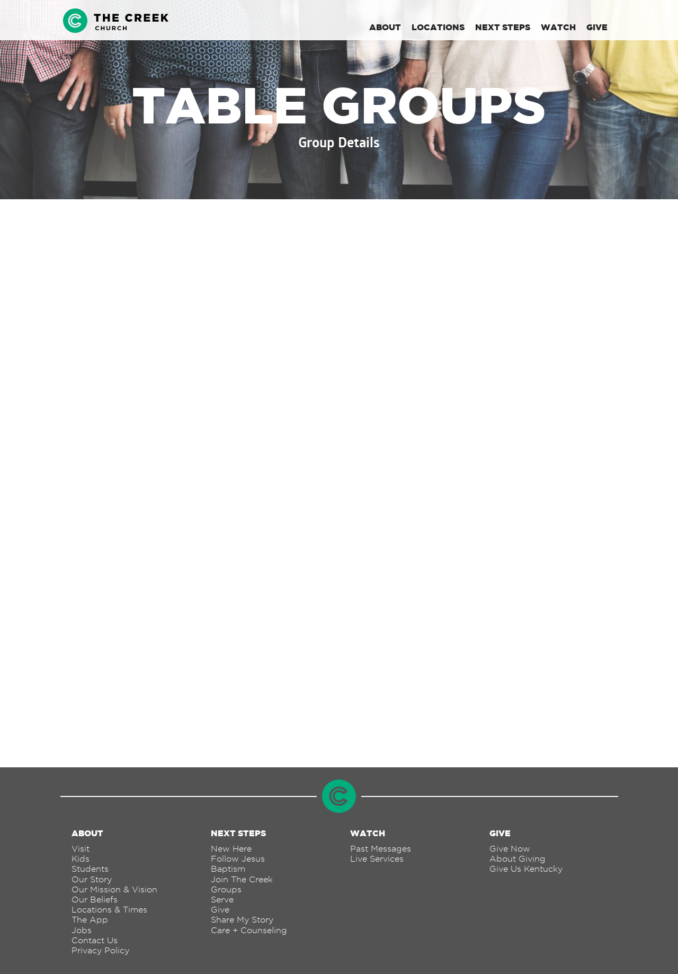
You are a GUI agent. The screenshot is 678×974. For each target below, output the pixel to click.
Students (90, 868)
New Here (231, 848)
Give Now (509, 848)
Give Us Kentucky (526, 868)
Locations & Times (109, 909)
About (385, 27)
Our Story (92, 879)
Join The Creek (242, 879)
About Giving (517, 858)
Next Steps (502, 27)
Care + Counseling (249, 930)
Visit (81, 848)
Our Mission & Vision (114, 889)
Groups (226, 889)
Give (597, 27)
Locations (438, 27)
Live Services (377, 858)
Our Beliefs (95, 899)
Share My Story (242, 919)
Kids (81, 858)
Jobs (82, 930)
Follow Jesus (238, 858)
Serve (222, 899)
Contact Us (95, 940)
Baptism (228, 868)
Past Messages (380, 848)
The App (90, 919)
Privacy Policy (100, 950)
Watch (558, 27)
